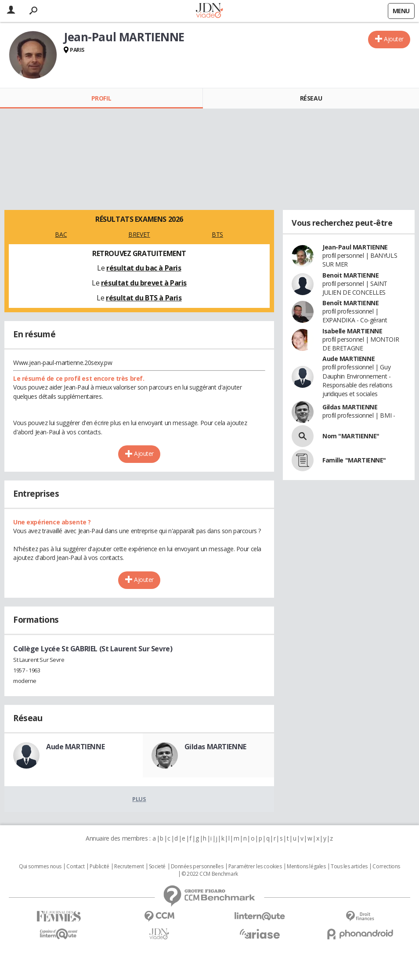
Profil (101, 98)
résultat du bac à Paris (143, 268)
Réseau (311, 98)
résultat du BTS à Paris (143, 298)
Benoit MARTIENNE (350, 275)
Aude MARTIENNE (75, 746)
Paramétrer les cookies (255, 866)
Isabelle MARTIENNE (352, 331)
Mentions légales (306, 866)
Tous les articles (349, 866)
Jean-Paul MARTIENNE (355, 247)
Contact (75, 866)
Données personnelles (197, 866)
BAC (61, 234)
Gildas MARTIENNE (215, 746)
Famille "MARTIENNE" (354, 460)
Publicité (99, 866)
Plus (139, 799)
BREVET (139, 234)
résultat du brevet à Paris (144, 283)
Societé (157, 866)
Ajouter (394, 39)
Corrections (386, 866)
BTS (217, 234)
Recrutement (129, 866)
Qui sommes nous (40, 866)
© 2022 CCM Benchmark (209, 874)
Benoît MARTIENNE (350, 303)
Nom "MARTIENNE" (350, 436)
